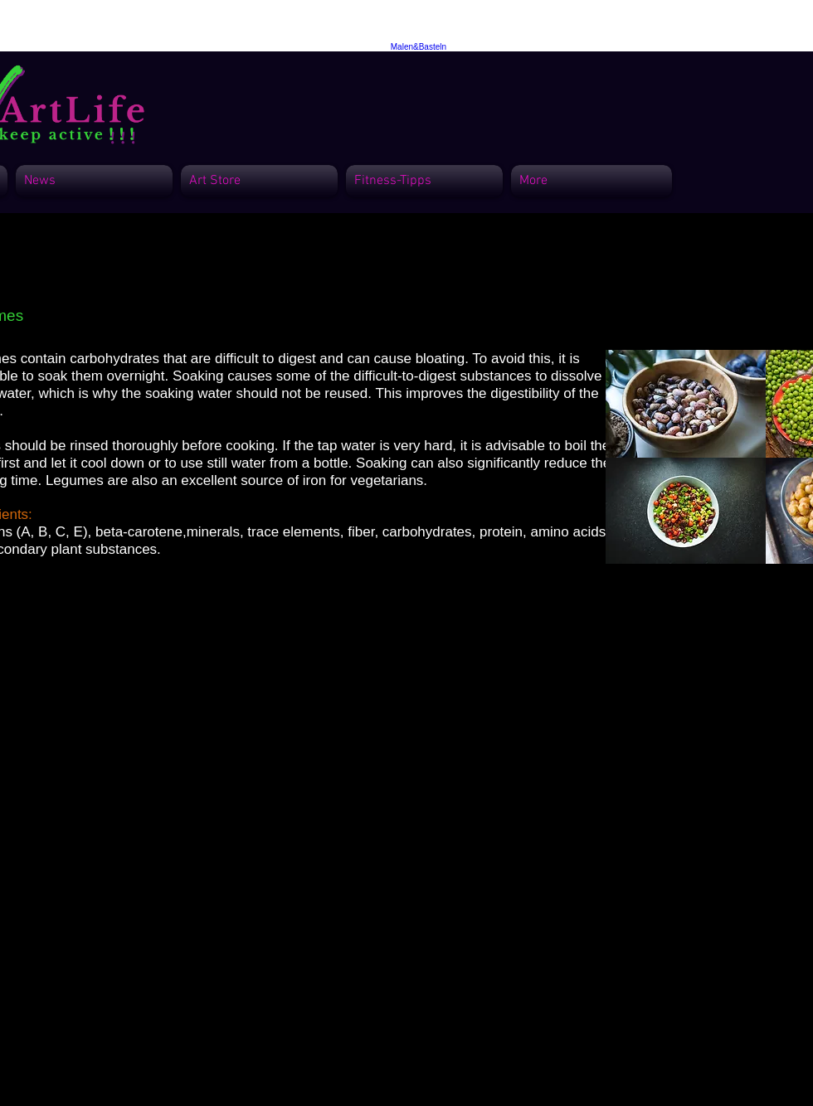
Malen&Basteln (418, 46)
